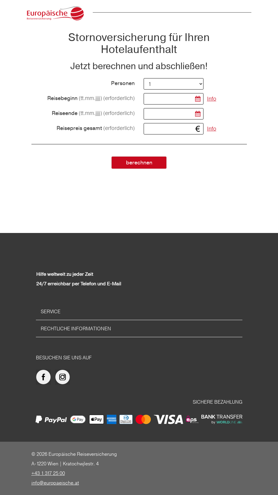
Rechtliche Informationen (76, 328)
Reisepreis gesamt (96, 128)
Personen (123, 84)
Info (211, 98)
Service (50, 311)
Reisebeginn (91, 98)
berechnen (139, 162)
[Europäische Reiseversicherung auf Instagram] (64, 377)
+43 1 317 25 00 (48, 473)
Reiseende (93, 113)
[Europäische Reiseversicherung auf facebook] (45, 377)
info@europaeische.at (55, 483)
